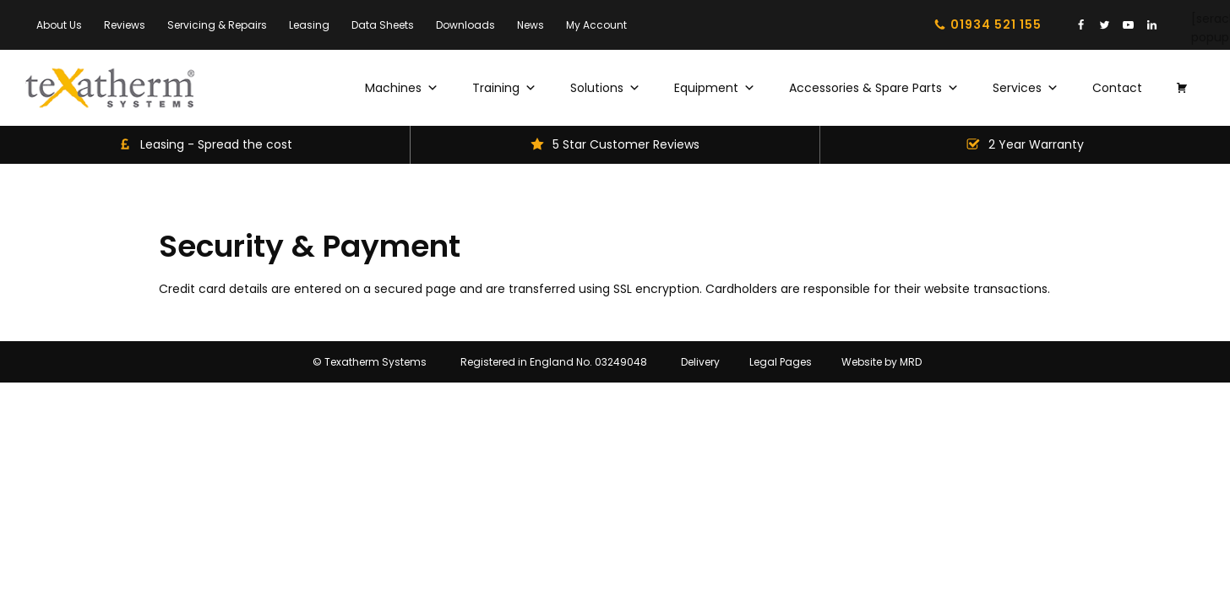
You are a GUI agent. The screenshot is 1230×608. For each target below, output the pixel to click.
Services (1026, 88)
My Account (596, 25)
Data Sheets (382, 25)
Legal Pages (780, 362)
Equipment (714, 88)
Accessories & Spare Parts (874, 88)
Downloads (465, 25)
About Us (59, 25)
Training (504, 88)
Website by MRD (881, 362)
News (530, 25)
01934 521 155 (996, 24)
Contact (1117, 87)
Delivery (700, 362)
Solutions (605, 88)
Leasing (309, 25)
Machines (401, 88)
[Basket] (1182, 88)
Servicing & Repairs (217, 25)
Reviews (124, 25)
